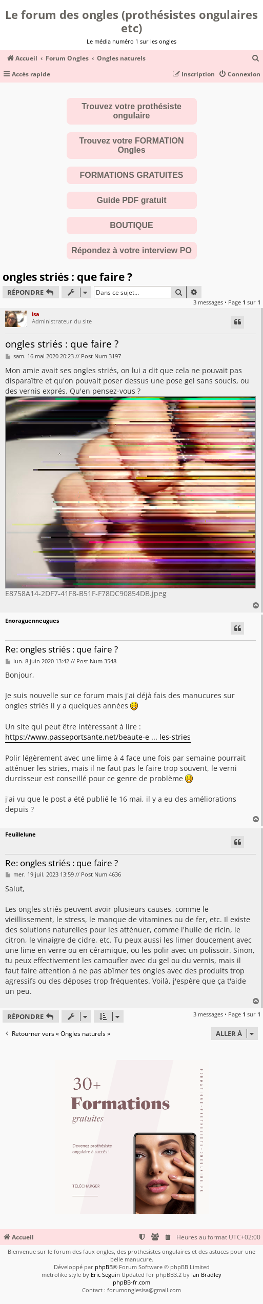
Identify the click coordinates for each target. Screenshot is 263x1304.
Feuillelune (20, 834)
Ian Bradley (206, 1274)
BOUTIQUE (131, 225)
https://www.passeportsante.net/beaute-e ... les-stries (98, 737)
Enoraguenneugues (32, 620)
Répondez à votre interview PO (131, 250)
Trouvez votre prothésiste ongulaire (131, 111)
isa (35, 314)
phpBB (104, 1267)
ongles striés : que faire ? (67, 277)
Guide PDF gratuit (132, 200)
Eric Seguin (105, 1274)
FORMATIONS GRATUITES (131, 175)
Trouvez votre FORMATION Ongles (131, 145)
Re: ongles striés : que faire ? (61, 649)
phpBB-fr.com (131, 1282)
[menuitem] (255, 59)
